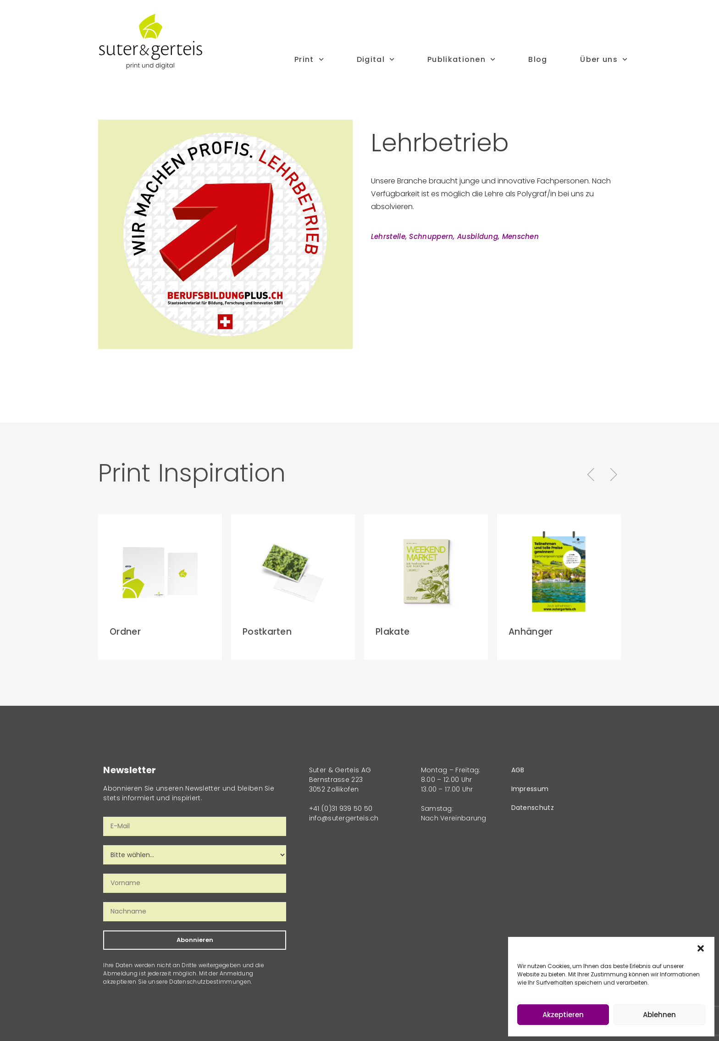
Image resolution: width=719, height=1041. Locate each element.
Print (309, 59)
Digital (375, 59)
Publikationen (461, 59)
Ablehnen (659, 1014)
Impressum (530, 788)
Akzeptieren (563, 1014)
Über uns (603, 59)
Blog (537, 59)
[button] (700, 948)
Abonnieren (195, 940)
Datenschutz (532, 807)
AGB (518, 770)
